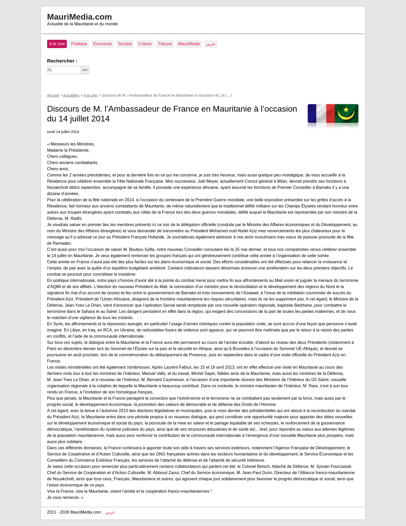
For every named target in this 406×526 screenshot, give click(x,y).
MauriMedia (189, 44)
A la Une (57, 44)
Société (125, 44)
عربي (210, 44)
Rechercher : (62, 61)
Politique (79, 44)
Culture (145, 44)
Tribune (165, 44)
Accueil (53, 95)
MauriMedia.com (79, 16)
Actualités (71, 95)
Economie (102, 44)
